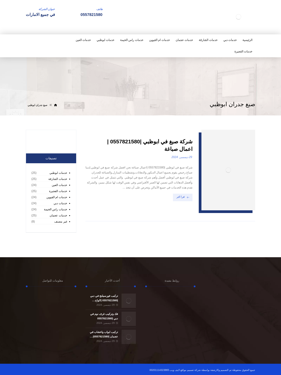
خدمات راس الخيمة (55, 209)
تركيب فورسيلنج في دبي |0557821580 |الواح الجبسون (104, 300)
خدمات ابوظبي (58, 172)
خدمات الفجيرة (58, 191)
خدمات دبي (60, 203)
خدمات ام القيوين (56, 197)
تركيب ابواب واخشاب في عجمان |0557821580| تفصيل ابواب (104, 336)
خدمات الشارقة (57, 178)
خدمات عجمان (58, 215)
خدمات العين (59, 185)
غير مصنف (60, 221)
